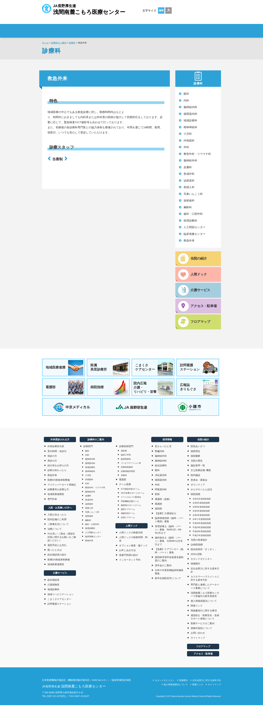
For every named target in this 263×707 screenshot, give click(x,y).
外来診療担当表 (55, 448)
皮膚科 (188, 167)
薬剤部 (124, 452)
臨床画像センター (194, 233)
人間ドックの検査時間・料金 (133, 541)
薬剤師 (158, 510)
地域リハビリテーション (60, 596)
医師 (157, 496)
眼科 (186, 93)
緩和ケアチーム (128, 511)
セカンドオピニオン (201, 560)
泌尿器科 (189, 180)
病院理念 (195, 452)
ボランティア (198, 486)
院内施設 (195, 476)
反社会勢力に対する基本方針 (205, 572)
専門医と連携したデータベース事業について (205, 588)
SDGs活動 (196, 556)
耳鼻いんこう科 (193, 193)
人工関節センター (194, 227)
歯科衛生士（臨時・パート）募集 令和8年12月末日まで (169, 542)
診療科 (72, 42)
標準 (161, 10)
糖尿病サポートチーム (131, 507)
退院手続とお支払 (56, 547)
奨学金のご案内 (163, 567)
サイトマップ (198, 639)
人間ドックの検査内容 (131, 534)
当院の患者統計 (199, 541)
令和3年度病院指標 (201, 517)
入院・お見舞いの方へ (60, 509)
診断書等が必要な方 (58, 491)
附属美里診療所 (109, 368)
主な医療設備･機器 (201, 472)
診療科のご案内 (160, 28)
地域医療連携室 (55, 496)
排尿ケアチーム (128, 519)
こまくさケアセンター (154, 368)
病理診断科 (190, 220)
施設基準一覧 (198, 467)
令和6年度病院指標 (201, 504)
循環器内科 (190, 113)
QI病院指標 (197, 546)
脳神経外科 (190, 160)
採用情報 (199, 28)
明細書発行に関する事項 (204, 612)
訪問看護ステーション (199, 368)
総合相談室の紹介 (56, 556)
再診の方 (52, 462)
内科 (186, 100)
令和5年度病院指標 (201, 509)
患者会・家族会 (199, 481)
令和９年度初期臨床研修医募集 (169, 573)
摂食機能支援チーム (130, 503)
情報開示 (195, 565)
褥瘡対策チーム (128, 515)
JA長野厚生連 (83, 9)
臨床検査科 (126, 461)
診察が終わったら (56, 472)
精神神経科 (190, 127)
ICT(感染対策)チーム (130, 490)
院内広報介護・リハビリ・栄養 (153, 388)
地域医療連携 (64, 368)
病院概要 (195, 457)
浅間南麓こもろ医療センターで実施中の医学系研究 (205, 596)
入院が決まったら (56, 516)
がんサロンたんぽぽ (201, 491)
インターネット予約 (129, 561)
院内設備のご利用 (56, 521)
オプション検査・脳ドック (133, 547)
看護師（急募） (163, 500)
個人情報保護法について (204, 602)
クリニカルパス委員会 (131, 499)
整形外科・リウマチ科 (197, 153)
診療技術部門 (126, 448)
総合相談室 (53, 581)
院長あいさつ (198, 448)
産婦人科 (189, 187)
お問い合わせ (198, 634)
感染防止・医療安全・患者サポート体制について (205, 619)
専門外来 (52, 500)
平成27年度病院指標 (202, 537)
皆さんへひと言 (163, 448)
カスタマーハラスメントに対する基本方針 (205, 580)
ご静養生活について (58, 526)
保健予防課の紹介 (128, 556)
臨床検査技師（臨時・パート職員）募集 (169, 522)
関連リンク (197, 607)
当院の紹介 (203, 441)
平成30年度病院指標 (202, 525)
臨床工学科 (126, 456)
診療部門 (88, 448)
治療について (54, 530)
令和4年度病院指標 (201, 513)
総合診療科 (161, 467)
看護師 (158, 505)
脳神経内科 (190, 107)
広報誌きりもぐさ (199, 388)
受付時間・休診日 (56, 452)
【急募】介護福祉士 (165, 515)
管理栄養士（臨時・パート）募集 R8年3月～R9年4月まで (168, 531)
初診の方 (52, 457)
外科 (186, 147)
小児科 (188, 133)
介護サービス (60, 574)
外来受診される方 (93, 28)
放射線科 (189, 200)
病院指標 (109, 388)
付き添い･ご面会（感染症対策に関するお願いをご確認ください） (61, 538)
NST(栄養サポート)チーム (132, 495)
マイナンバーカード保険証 (61, 486)
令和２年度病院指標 (202, 521)
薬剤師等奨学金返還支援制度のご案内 (169, 561)
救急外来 (189, 240)
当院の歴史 (197, 462)
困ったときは (54, 551)
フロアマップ (203, 648)
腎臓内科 (159, 452)
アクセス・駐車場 (203, 655)
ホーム (45, 42)
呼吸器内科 (161, 491)
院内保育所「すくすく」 (204, 551)
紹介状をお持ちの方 (58, 467)
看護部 (64, 388)
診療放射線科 (127, 469)
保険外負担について (201, 630)
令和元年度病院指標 (202, 500)
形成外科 (189, 173)
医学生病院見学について (168, 580)
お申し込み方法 (127, 552)
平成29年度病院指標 (202, 529)
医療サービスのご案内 (202, 625)
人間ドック (132, 527)
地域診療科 (190, 120)
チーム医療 (125, 486)
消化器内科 (161, 476)
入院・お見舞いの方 (127, 28)
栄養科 (124, 477)
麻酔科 (188, 207)
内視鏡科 (189, 140)
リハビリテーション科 (131, 465)
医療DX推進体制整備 (58, 481)
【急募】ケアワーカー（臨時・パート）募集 (169, 552)
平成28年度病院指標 (202, 533)
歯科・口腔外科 (193, 213)
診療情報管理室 (128, 473)
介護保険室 (53, 586)
